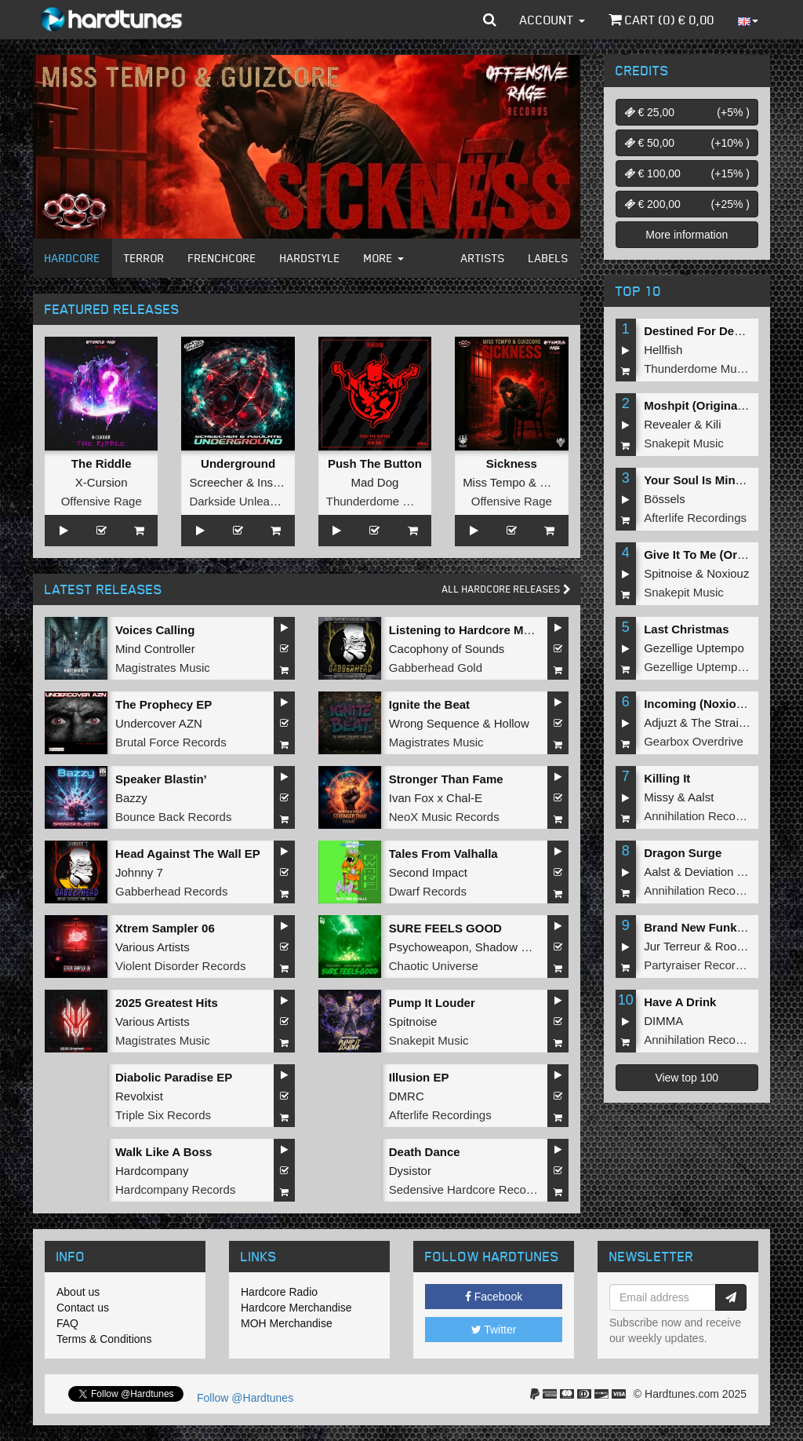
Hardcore (72, 257)
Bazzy (131, 797)
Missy (659, 797)
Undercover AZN (158, 723)
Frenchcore (222, 257)
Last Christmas (686, 629)
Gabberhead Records (171, 891)
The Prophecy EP (163, 704)
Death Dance (424, 1151)
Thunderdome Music (380, 501)
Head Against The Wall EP (187, 853)
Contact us (82, 1307)
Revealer (667, 424)
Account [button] (552, 19)
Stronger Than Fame (446, 779)
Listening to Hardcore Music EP (477, 630)
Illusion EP (419, 1077)
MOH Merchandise (286, 1323)
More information (686, 234)
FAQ (67, 1323)
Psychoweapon (429, 947)
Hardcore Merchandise (296, 1307)
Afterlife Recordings (440, 1115)
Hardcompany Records (175, 1189)
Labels (549, 257)
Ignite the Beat (429, 704)
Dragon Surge (682, 852)
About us (78, 1292)
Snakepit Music (429, 1040)
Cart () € (661, 19)
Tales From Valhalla (443, 853)
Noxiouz (728, 573)
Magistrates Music (162, 667)
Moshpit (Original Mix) (706, 405)
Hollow (511, 723)
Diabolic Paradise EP (173, 1077)
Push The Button (375, 463)
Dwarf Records (428, 891)
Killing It (667, 778)
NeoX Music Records (444, 816)
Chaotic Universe (433, 965)
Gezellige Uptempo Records (717, 666)
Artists (483, 257)
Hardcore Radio (279, 1292)
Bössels (664, 498)
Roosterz (738, 946)
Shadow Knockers (522, 947)
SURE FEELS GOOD (445, 928)
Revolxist (139, 1096)
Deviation (709, 871)
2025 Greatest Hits (166, 1002)
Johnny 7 (139, 872)
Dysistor (410, 1170)
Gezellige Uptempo (694, 648)
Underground (238, 463)
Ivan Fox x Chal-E (435, 797)
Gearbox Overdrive (693, 741)
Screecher (215, 482)
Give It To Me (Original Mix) (719, 554)
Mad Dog (375, 482)
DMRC (406, 1096)
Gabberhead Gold (435, 667)
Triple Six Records (163, 1115)
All (506, 589)
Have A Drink (680, 1002)
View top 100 (686, 1077)
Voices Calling (154, 630)
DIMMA (663, 1020)
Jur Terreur (672, 946)
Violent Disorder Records (180, 965)
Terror (144, 257)
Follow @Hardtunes (245, 1398)
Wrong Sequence (434, 723)
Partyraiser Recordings (704, 965)
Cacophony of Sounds (447, 648)
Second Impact (428, 872)
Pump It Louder (432, 1002)
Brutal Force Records (171, 742)
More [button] (384, 257)
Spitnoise (413, 1021)
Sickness (511, 463)
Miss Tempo (494, 482)
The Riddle (101, 463)
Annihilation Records (698, 816)
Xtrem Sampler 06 (165, 928)
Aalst (701, 797)
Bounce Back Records (173, 816)
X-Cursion (101, 482)
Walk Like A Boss (163, 1151)
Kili (713, 424)
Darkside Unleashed (242, 501)
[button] (489, 19)
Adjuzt (660, 722)
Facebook (493, 1296)
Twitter (494, 1329)
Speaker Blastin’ (161, 779)
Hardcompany (151, 1170)
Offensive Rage (101, 501)
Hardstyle (310, 257)
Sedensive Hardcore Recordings (473, 1189)
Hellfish (663, 349)
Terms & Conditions (103, 1339)
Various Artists (152, 947)
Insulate (278, 482)
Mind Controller (155, 648)
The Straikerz (726, 722)
